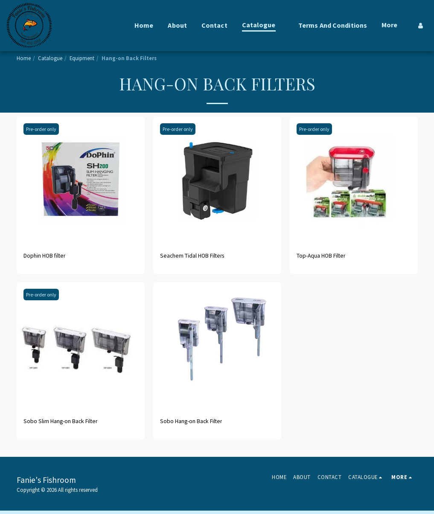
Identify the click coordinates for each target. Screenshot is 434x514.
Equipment (82, 58)
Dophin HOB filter (49, 257)
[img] (81, 181)
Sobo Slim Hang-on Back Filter (68, 424)
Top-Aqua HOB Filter (327, 257)
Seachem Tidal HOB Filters (199, 257)
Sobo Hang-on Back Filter (197, 424)
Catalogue (50, 58)
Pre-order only (43, 128)
